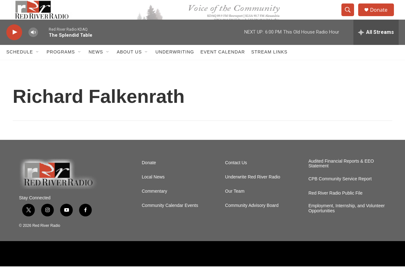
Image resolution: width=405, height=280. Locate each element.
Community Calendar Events (170, 219)
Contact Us (236, 176)
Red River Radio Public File (335, 207)
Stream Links (269, 65)
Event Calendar (222, 65)
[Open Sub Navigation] (37, 65)
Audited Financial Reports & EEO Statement (341, 177)
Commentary (154, 204)
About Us (129, 65)
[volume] (33, 46)
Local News (153, 190)
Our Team (234, 204)
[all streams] (376, 46)
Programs (61, 65)
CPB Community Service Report (340, 192)
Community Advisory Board (251, 219)
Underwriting (174, 65)
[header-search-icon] (350, 16)
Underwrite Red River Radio (252, 190)
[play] (14, 46)
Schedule (19, 65)
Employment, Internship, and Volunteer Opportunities (346, 222)
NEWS (96, 65)
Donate (382, 16)
